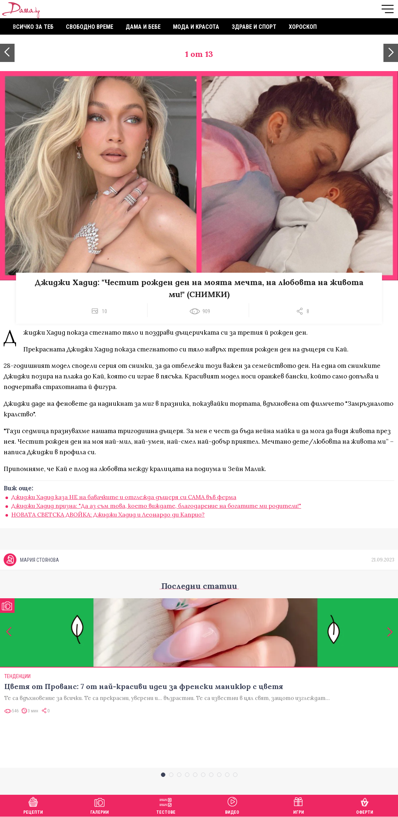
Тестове (166, 805)
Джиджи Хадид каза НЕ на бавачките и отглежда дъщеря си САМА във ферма (123, 497)
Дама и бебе (143, 26)
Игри (299, 805)
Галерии (99, 805)
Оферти (364, 805)
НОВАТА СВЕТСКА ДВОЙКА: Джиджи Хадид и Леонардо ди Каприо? (108, 514)
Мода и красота (196, 26)
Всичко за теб (33, 26)
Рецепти (33, 805)
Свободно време (89, 26)
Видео (232, 805)
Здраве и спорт (254, 26)
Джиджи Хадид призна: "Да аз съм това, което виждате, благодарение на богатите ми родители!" (156, 505)
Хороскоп (303, 26)
